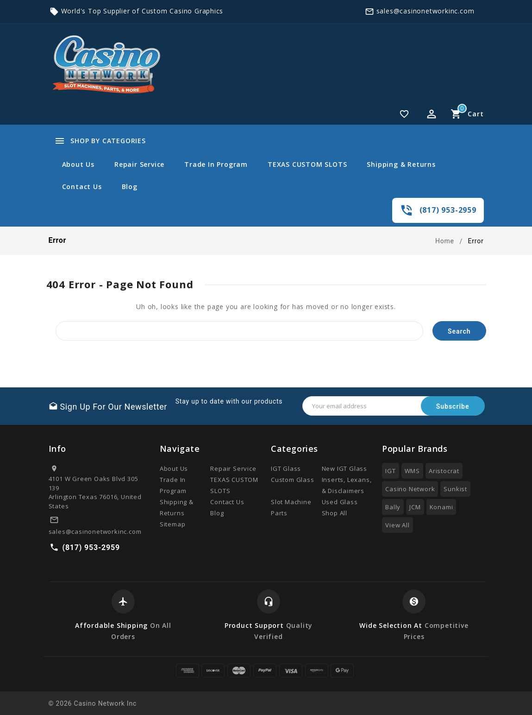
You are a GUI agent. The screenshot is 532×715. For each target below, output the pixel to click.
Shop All (334, 513)
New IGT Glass (344, 468)
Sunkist (455, 489)
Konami (441, 507)
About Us (78, 164)
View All (397, 525)
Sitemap (173, 524)
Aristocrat (444, 471)
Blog (130, 186)
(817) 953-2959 (447, 210)
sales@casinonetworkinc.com (425, 10)
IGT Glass (286, 468)
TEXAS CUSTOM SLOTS (307, 164)
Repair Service (139, 164)
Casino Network (410, 489)
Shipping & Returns (401, 164)
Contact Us (82, 186)
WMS (412, 471)
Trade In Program (216, 164)
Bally (393, 507)
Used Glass (340, 502)
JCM (414, 507)
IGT (390, 471)
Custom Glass (292, 479)
